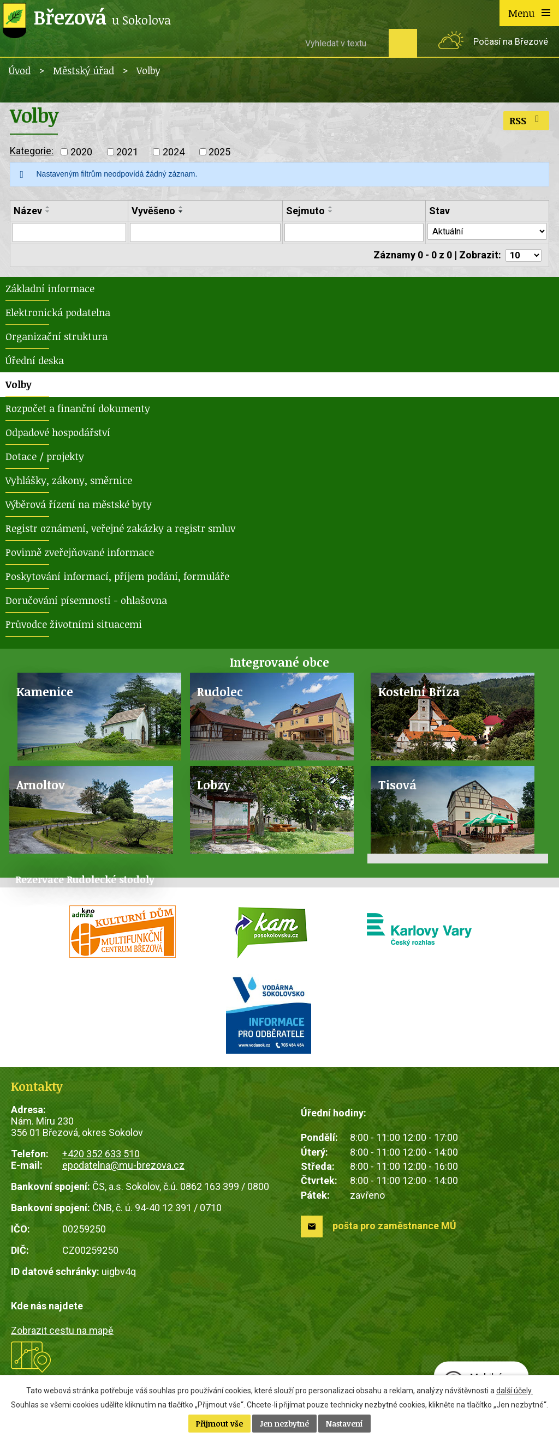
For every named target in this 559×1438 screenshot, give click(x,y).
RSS (526, 120)
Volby (18, 387)
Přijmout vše (219, 1423)
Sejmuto (300, 210)
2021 (127, 152)
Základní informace (49, 291)
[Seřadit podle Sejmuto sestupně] (326, 211)
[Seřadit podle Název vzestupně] (48, 207)
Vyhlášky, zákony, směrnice (68, 483)
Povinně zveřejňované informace (79, 554)
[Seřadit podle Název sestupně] (48, 211)
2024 (174, 152)
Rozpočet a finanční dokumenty (77, 411)
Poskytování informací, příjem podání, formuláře (117, 578)
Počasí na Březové (510, 42)
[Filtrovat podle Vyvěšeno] (202, 233)
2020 (81, 152)
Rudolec (220, 694)
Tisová (397, 787)
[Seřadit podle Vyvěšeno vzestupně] (179, 207)
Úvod (20, 70)
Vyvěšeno (151, 210)
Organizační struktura (56, 339)
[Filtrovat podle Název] (68, 233)
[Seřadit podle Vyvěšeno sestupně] (179, 211)
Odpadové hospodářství (57, 435)
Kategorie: (31, 150)
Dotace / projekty (44, 459)
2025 (219, 152)
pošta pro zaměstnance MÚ (394, 1228)
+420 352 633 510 (101, 1156)
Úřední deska (34, 363)
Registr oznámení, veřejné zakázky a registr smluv (120, 530)
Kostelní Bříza (419, 694)
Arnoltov (40, 787)
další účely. (514, 1390)
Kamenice (44, 694)
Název (28, 210)
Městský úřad (83, 70)
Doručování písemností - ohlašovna (86, 602)
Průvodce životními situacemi (73, 626)
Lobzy (213, 787)
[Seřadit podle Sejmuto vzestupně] (326, 207)
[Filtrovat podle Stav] (483, 232)
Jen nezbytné (284, 1423)
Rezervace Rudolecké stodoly (84, 882)
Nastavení (344, 1423)
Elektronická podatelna (57, 315)
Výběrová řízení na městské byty (78, 506)
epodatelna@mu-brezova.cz (123, 1168)
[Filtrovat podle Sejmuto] (348, 233)
